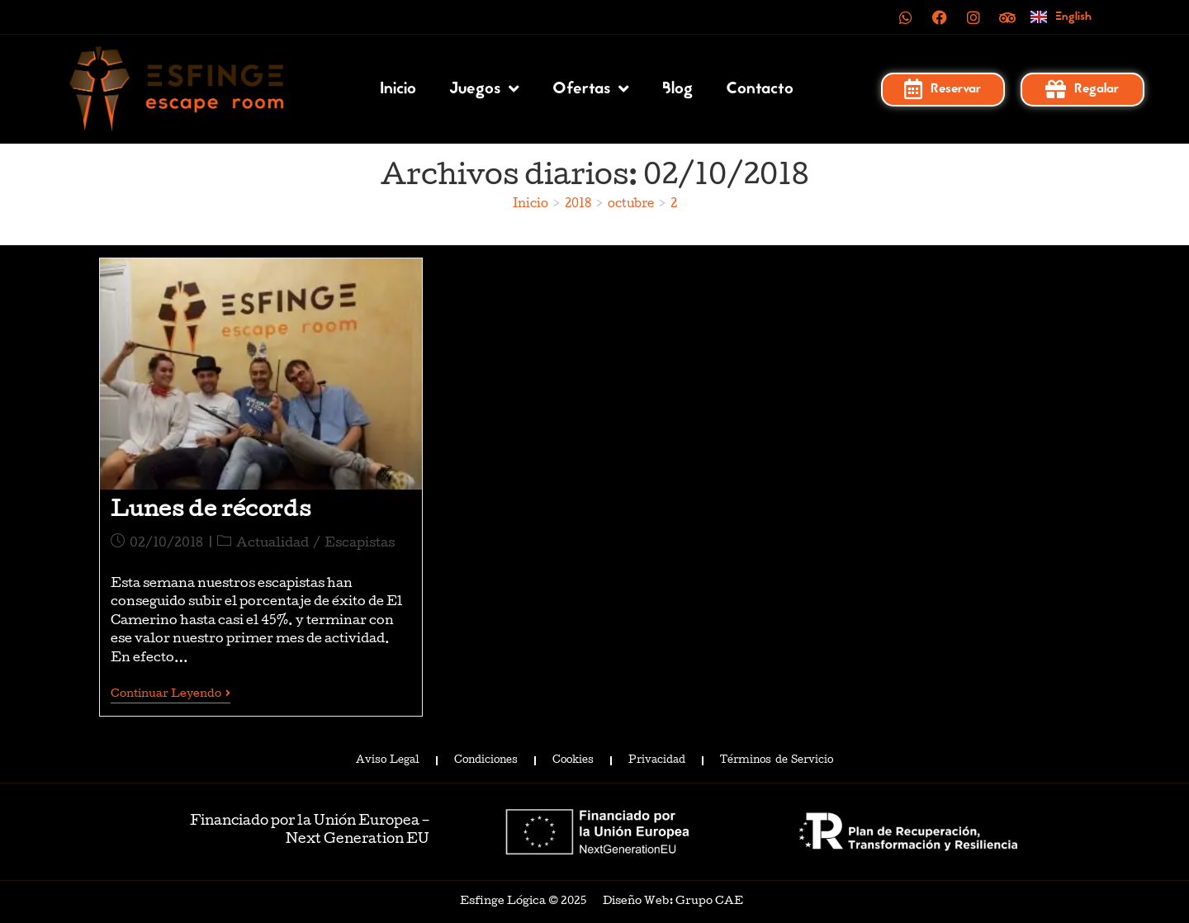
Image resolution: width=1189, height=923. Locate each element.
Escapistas (359, 544)
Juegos (484, 89)
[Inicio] (530, 205)
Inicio (398, 89)
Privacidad (656, 760)
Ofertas (590, 89)
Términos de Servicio (776, 760)
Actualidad (272, 544)
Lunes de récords (211, 511)
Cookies (573, 760)
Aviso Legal (387, 760)
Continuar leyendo (170, 694)
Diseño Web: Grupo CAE (673, 901)
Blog (677, 89)
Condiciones (486, 760)
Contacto (759, 89)
